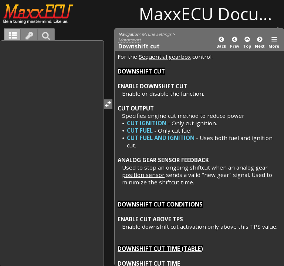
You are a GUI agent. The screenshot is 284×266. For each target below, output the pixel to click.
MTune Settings (156, 34)
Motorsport (129, 39)
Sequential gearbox (165, 56)
